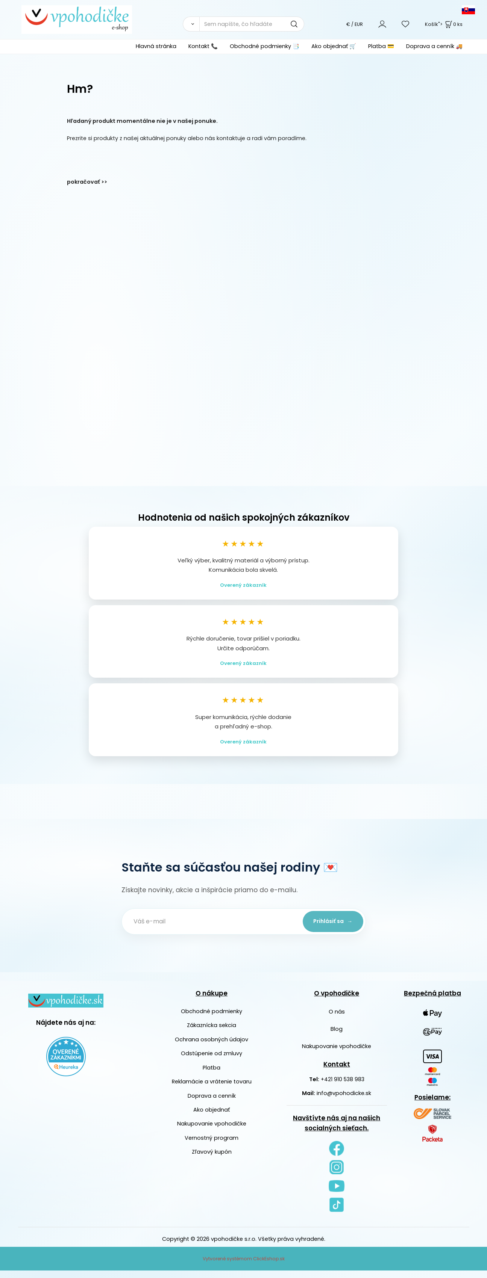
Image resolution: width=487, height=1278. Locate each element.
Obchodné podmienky (211, 1019)
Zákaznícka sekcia (211, 1032)
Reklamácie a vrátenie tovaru (212, 1089)
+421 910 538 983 (342, 1087)
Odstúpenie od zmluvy (211, 1061)
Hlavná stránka (156, 46)
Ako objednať (211, 1117)
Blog (337, 1036)
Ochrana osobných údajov (211, 1047)
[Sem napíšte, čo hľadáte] (252, 24)
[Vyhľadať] (191, 24)
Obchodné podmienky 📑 (264, 46)
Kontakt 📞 (203, 46)
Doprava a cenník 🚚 (434, 46)
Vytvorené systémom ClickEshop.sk (244, 1266)
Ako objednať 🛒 (333, 46)
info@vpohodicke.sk (344, 1100)
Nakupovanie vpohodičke (211, 1131)
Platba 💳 (381, 46)
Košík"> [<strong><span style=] (444, 24)
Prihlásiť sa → (330, 928)
